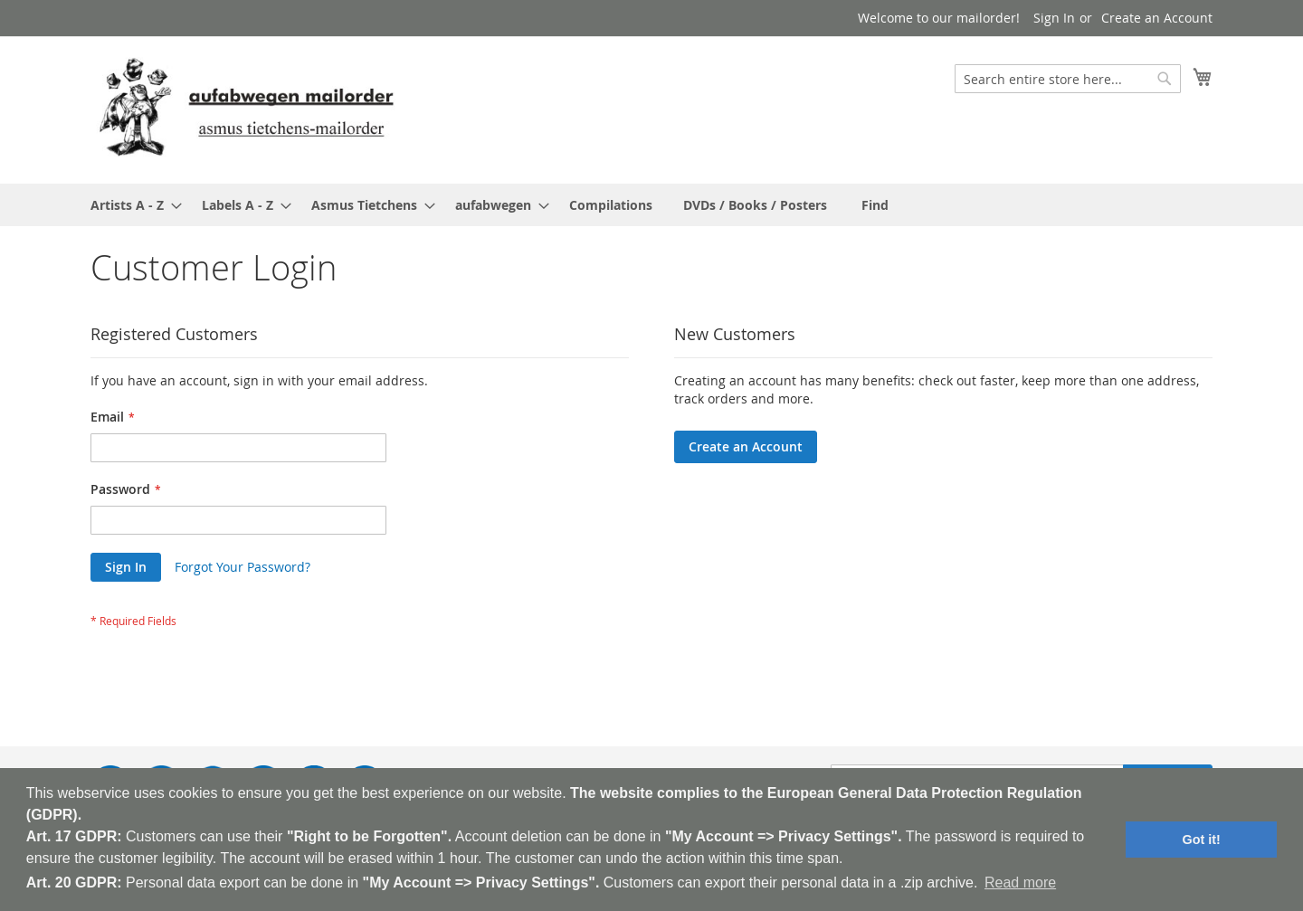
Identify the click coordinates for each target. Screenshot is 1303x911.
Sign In (1054, 17)
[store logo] (246, 109)
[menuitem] (131, 205)
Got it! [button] (1202, 839)
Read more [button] (1020, 882)
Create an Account (1157, 17)
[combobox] (1068, 78)
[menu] (651, 205)
